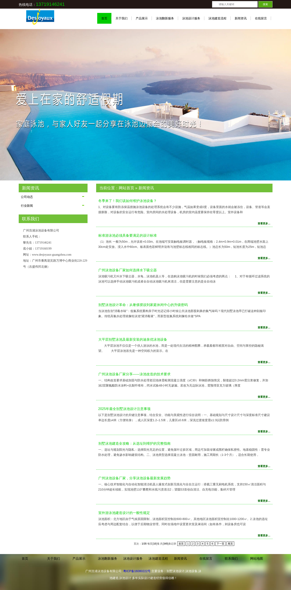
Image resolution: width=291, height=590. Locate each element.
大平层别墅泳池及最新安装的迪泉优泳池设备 (132, 339)
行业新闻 (27, 205)
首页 (104, 18)
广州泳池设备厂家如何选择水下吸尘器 (127, 270)
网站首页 (126, 188)
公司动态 (27, 197)
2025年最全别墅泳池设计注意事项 (124, 409)
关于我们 (121, 18)
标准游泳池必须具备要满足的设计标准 (127, 235)
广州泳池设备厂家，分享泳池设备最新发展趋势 (134, 478)
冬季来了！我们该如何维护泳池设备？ (127, 201)
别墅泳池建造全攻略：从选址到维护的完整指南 (134, 443)
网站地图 (256, 558)
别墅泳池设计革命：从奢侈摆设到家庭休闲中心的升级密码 (143, 305)
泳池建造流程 (217, 18)
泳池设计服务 (191, 18)
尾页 (230, 543)
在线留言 (261, 18)
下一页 (220, 543)
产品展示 (142, 18)
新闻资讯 (241, 18)
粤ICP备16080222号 (137, 571)
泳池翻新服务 (165, 18)
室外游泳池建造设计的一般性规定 (124, 513)
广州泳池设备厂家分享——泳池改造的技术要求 (134, 374)
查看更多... (264, 223)
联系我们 (231, 558)
